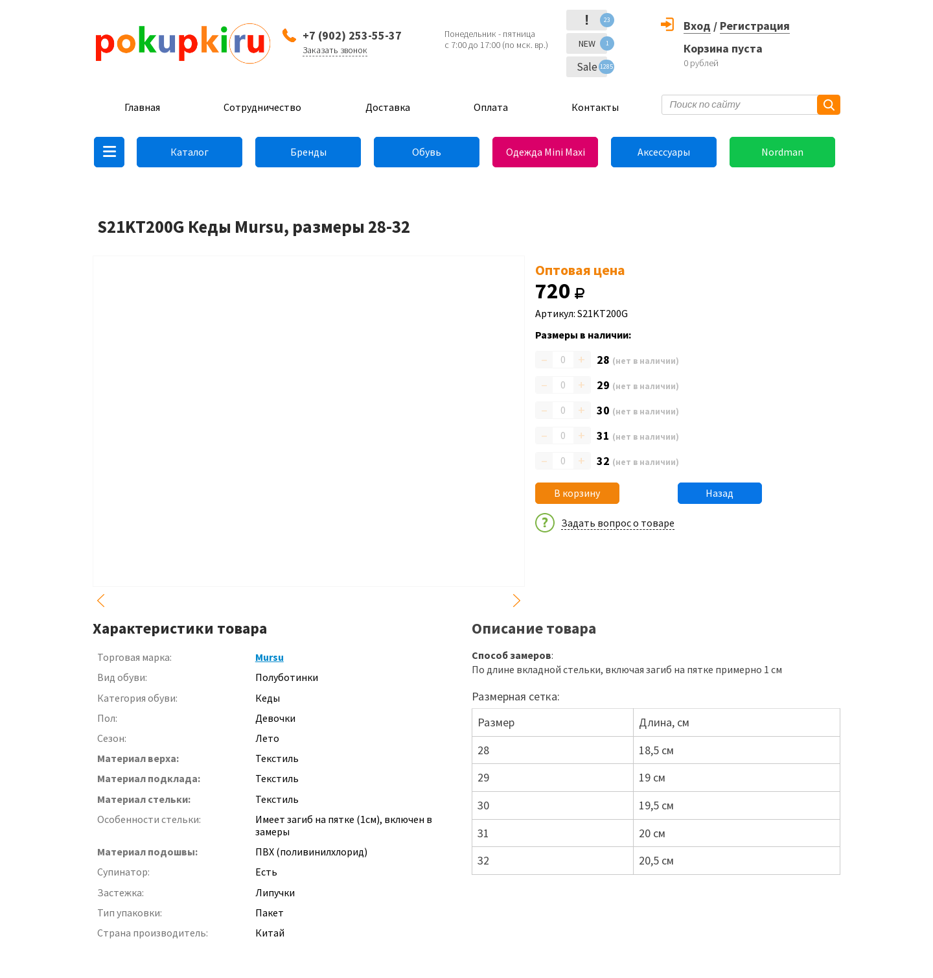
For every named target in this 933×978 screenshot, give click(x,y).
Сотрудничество (262, 107)
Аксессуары (664, 151)
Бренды (308, 151)
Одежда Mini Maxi (545, 151)
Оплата (491, 107)
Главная (142, 107)
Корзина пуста (723, 48)
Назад (719, 492)
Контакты (595, 107)
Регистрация (755, 25)
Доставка (387, 107)
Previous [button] (100, 600)
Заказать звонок (335, 50)
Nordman (782, 151)
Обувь (426, 151)
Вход (697, 25)
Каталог (189, 151)
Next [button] (517, 600)
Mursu (269, 656)
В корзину (577, 492)
